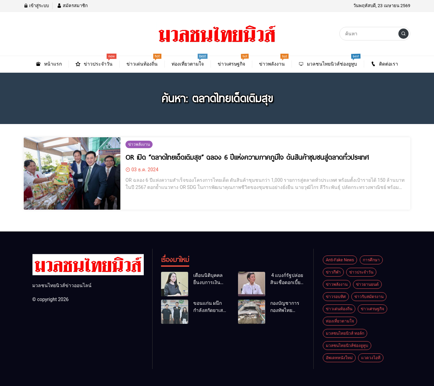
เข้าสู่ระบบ (36, 5)
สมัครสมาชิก (72, 5)
